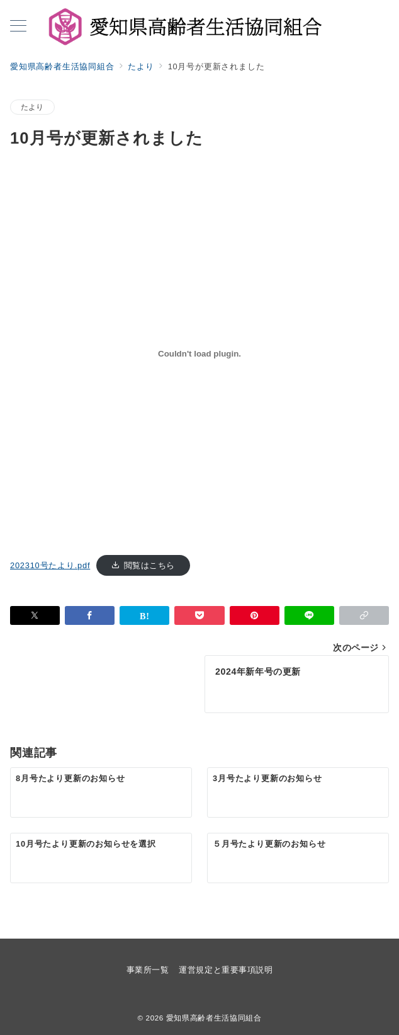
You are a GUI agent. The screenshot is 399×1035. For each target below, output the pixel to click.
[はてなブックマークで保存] (144, 615)
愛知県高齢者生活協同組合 (214, 1018)
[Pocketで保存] (199, 615)
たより (32, 107)
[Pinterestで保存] (254, 615)
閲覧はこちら (149, 565)
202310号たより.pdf (50, 565)
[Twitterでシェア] (35, 615)
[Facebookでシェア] (90, 615)
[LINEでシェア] (309, 615)
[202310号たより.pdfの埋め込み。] (199, 354)
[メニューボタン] (18, 27)
